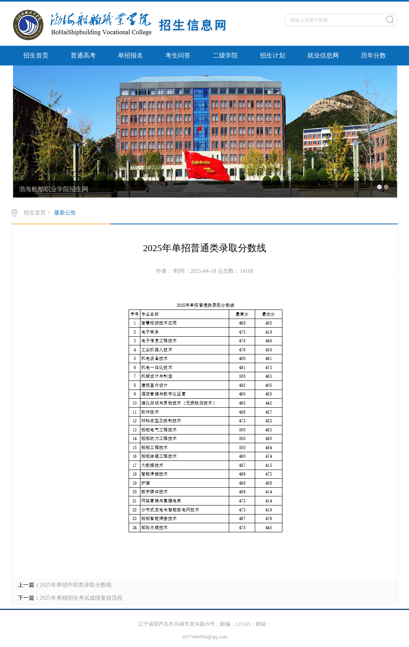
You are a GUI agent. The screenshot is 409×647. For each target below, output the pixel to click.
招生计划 (272, 55)
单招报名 (130, 55)
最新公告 (65, 213)
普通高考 (83, 55)
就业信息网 (323, 55)
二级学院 (225, 55)
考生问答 (177, 55)
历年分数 (373, 55)
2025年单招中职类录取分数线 (76, 585)
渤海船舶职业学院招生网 (53, 189)
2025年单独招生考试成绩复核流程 (81, 598)
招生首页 (36, 55)
